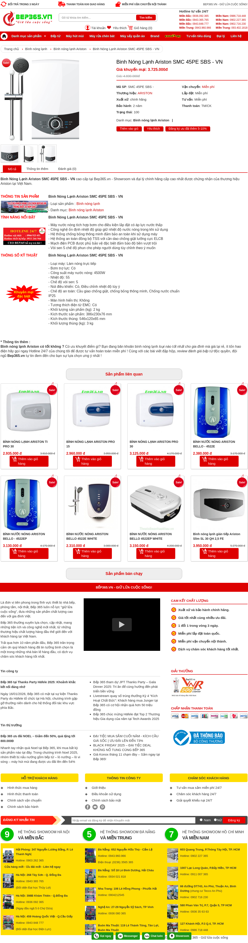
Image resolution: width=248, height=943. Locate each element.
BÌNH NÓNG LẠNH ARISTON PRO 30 (154, 444)
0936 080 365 (117, 913)
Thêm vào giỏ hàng (28, 461)
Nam (207, 820)
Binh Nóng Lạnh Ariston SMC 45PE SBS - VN (126, 49)
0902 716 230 (199, 897)
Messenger (128, 936)
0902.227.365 (231, 19)
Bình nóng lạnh (36, 49)
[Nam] (201, 819)
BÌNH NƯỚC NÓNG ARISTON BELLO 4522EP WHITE (151, 536)
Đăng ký (234, 820)
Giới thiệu (99, 787)
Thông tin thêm (37, 169)
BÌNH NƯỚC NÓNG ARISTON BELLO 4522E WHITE (87, 536)
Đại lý (221, 36)
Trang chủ (11, 49)
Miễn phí (208, 87)
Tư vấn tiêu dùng (198, 36)
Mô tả (12, 169)
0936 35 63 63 (200, 911)
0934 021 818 (117, 876)
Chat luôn (153, 936)
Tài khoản (98, 28)
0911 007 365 (199, 874)
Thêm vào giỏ (129, 128)
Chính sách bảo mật (106, 800)
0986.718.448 (231, 15)
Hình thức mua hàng (22, 787)
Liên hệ (236, 36)
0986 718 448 (199, 930)
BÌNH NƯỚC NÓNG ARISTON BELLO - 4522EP (24, 536)
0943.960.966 (195, 27)
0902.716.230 (231, 23)
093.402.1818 (231, 27)
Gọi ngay (102, 936)
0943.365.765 (194, 19)
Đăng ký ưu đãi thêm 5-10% (188, 128)
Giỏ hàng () (143, 28)
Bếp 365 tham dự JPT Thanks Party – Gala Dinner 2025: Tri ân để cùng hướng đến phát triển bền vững (125, 686)
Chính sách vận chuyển (24, 800)
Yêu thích (120, 28)
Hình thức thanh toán (22, 794)
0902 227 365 (199, 855)
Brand (155, 36)
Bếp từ (55, 36)
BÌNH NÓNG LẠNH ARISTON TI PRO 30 (25, 444)
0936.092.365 (194, 15)
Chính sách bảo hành (22, 807)
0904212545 (116, 895)
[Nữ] (215, 819)
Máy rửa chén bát (101, 36)
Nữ (219, 820)
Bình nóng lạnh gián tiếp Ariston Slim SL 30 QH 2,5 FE (216, 536)
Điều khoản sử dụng (106, 794)
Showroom (179, 936)
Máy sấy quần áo (132, 36)
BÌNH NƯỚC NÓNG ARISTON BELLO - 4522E (214, 444)
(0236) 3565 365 (122, 862)
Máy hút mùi (75, 36)
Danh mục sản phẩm (22, 36)
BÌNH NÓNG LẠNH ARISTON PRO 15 (90, 444)
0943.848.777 (194, 23)
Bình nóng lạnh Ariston (70, 49)
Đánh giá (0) (67, 169)
